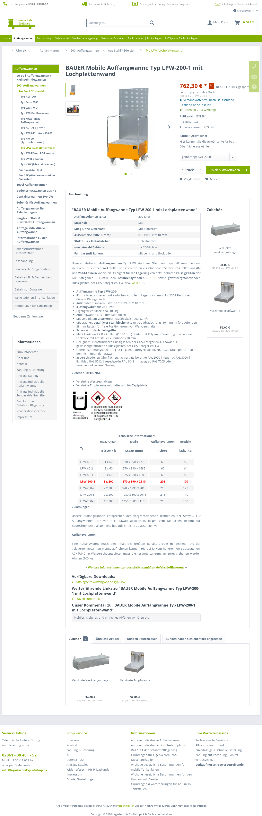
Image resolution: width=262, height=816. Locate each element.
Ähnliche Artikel (107, 639)
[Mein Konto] (218, 23)
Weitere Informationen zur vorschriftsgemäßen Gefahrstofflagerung (136, 567)
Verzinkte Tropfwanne (225, 311)
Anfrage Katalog (27, 376)
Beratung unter (25, 3)
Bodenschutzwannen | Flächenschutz (30, 251)
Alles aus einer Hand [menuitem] (209, 745)
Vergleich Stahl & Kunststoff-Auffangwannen (36, 220)
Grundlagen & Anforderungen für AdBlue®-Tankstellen (161, 786)
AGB (69, 755)
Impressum (24, 417)
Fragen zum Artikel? (87, 599)
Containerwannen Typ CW (35, 196)
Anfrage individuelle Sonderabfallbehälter (31, 393)
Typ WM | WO (29, 107)
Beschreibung (78, 194)
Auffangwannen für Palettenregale (30, 210)
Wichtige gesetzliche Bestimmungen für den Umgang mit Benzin (161, 776)
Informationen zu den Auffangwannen (32, 240)
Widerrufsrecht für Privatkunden (89, 769)
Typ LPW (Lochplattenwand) (38, 148)
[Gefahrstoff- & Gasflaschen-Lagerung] (76, 38)
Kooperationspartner (31, 411)
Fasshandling (24, 261)
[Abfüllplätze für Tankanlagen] (181, 38)
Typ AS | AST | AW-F (33, 127)
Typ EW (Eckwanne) (32, 159)
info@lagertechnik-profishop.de (240, 4)
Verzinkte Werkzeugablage (225, 250)
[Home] (7, 38)
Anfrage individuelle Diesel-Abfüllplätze (158, 745)
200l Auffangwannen (31, 85)
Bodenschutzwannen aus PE (36, 190)
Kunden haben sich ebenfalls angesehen (194, 639)
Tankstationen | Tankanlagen (35, 297)
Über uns (23, 358)
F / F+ (151, 278)
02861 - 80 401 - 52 (19, 755)
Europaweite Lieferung (98, 3)
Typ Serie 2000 (29, 102)
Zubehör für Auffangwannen (37, 202)
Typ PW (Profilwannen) (35, 113)
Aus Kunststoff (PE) (30, 170)
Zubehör (78, 639)
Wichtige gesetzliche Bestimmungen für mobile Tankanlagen (158, 767)
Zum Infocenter (27, 352)
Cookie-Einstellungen (81, 779)
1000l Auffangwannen (32, 185)
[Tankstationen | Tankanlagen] (144, 38)
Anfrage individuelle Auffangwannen (30, 383)
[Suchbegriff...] (121, 23)
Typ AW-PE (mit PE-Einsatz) (37, 153)
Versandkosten (125, 805)
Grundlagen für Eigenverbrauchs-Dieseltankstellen (154, 757)
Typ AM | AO (28, 96)
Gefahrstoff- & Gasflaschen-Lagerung (33, 279)
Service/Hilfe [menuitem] (244, 11)
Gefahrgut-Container (29, 289)
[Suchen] (152, 23)
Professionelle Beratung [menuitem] (211, 740)
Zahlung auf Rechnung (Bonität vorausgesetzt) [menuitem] (216, 757)
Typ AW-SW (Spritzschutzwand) (32, 140)
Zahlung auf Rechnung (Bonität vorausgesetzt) (162, 3)
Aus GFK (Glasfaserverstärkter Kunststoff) (37, 177)
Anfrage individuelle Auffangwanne (31, 230)
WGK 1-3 (137, 283)
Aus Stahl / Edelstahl (31, 91)
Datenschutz (75, 760)
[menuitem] (121, 23)
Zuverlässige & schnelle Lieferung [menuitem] (218, 750)
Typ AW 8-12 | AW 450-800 (36, 133)
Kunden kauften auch (142, 639)
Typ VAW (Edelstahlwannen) (38, 164)
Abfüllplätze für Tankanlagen (34, 306)
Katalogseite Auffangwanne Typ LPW (98, 582)
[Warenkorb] (244, 23)
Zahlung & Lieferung (31, 370)
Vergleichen (190, 179)
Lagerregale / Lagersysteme (33, 269)
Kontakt (22, 364)
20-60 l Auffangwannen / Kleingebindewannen (34, 77)
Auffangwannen (26, 69)
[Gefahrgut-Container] (112, 38)
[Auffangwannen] (23, 38)
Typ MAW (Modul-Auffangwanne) (31, 120)
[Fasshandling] (44, 38)
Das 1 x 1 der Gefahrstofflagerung (30, 403)
